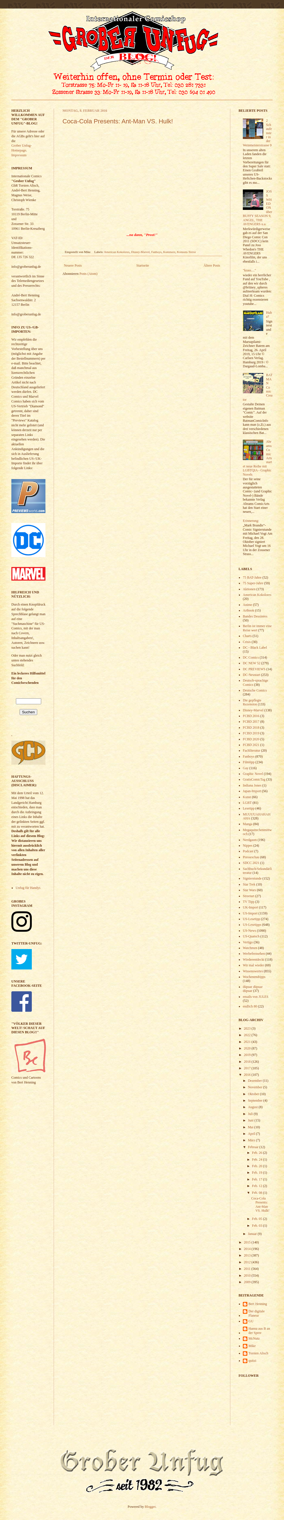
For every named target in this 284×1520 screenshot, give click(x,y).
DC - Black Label (255, 648)
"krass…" (249, 270)
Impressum (18, 155)
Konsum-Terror (186, 252)
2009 (248, 1282)
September (255, 1100)
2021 (248, 1042)
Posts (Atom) (89, 274)
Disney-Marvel (140, 252)
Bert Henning (257, 1304)
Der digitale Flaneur (256, 1313)
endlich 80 (250, 1006)
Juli (251, 1114)
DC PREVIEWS (254, 669)
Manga (247, 824)
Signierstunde (252, 878)
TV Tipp (248, 902)
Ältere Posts (212, 265)
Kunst (247, 797)
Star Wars (249, 890)
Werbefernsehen (254, 954)
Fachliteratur (251, 750)
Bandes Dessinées (255, 616)
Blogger (150, 1507)
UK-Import (250, 907)
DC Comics (251, 657)
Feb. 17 (257, 1179)
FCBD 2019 (251, 733)
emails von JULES (255, 997)
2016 (248, 1075)
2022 (248, 1035)
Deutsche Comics (255, 690)
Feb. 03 (257, 1226)
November (255, 1087)
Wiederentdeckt (253, 960)
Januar (253, 1234)
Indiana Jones (252, 785)
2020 (248, 1048)
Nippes (247, 846)
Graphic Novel (253, 774)
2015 (248, 1242)
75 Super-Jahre (253, 583)
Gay (245, 768)
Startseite (142, 265)
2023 (248, 1028)
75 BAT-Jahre (252, 577)
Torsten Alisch (258, 1353)
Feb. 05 (257, 1219)
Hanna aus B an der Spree (259, 1331)
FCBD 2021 (251, 745)
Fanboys (156, 252)
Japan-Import (252, 791)
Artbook (248, 610)
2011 (248, 1269)
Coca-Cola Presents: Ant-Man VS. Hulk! (117, 121)
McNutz (254, 1338)
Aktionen (249, 589)
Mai (251, 1127)
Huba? (269, 315)
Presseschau (251, 857)
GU (250, 1321)
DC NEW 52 (251, 663)
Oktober (254, 1094)
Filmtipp (248, 762)
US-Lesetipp (251, 919)
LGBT (247, 803)
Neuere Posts (73, 265)
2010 (248, 1275)
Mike (252, 1346)
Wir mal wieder (253, 965)
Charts (247, 636)
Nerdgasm (250, 840)
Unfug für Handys (28, 888)
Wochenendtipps (254, 977)
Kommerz (169, 252)
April (252, 1134)
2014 (248, 1249)
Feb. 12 (257, 1186)
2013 (248, 1255)
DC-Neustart (251, 675)
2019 (248, 1055)
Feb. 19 (257, 1173)
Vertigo (248, 942)
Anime (247, 605)
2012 (248, 1262)
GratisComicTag (254, 779)
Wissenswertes (253, 971)
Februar (253, 1147)
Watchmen (250, 948)
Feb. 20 (257, 1166)
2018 (248, 1062)
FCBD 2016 (251, 716)
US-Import (250, 913)
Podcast (248, 851)
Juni (251, 1120)
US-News (249, 931)
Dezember (255, 1081)
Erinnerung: (251, 521)
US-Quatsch (251, 936)
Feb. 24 (257, 1159)
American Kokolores (117, 252)
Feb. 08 (257, 1193)
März (252, 1140)
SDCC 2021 (251, 863)
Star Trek (249, 884)
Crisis (247, 642)
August (253, 1107)
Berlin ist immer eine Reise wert (257, 628)
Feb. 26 (257, 1153)
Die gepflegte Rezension (252, 702)
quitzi (252, 1361)
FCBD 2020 (251, 739)
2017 (248, 1068)
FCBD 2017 (251, 722)
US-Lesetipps (252, 925)
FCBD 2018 (251, 728)
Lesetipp (248, 808)
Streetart (248, 896)
